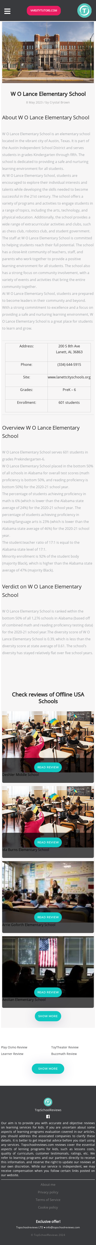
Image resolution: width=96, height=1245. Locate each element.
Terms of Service (48, 1199)
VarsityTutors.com (43, 10)
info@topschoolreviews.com (63, 1227)
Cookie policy (48, 1207)
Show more (48, 1016)
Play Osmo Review (14, 1047)
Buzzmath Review (64, 1054)
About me (48, 1184)
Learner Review (12, 1054)
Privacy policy (48, 1192)
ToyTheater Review (64, 1047)
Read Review (48, 767)
